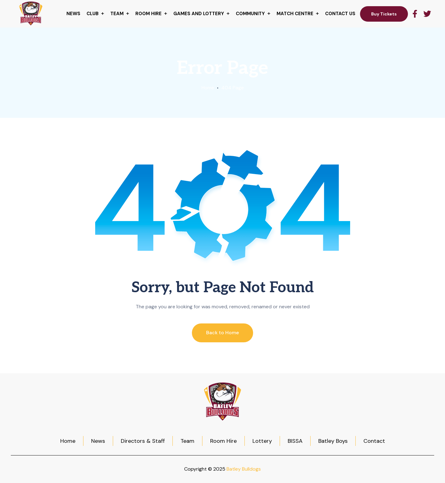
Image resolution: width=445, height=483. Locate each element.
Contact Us (340, 14)
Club (93, 14)
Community (250, 14)
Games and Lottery (198, 14)
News (73, 14)
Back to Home (222, 332)
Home (207, 87)
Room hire (148, 14)
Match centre (295, 14)
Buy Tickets (384, 14)
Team (117, 14)
